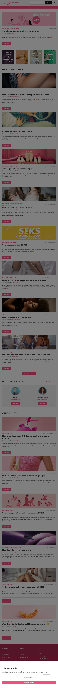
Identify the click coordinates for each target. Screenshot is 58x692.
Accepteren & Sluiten (29, 682)
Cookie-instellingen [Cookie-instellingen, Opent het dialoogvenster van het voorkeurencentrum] (29, 677)
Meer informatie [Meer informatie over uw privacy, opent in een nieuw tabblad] (46, 674)
